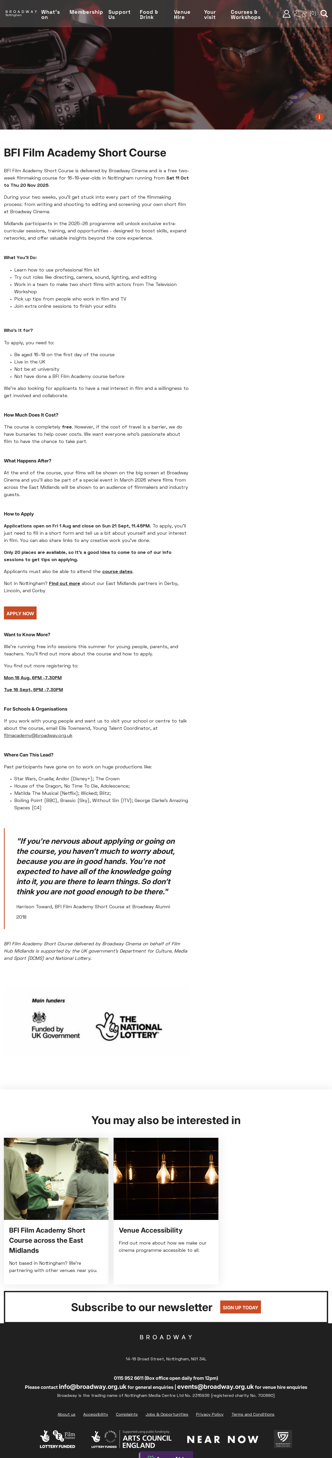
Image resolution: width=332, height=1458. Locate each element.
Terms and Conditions (252, 1415)
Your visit (212, 15)
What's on (54, 15)
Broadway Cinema (166, 1345)
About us (66, 1415)
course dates (117, 572)
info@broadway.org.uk (93, 1386)
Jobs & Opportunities (167, 1415)
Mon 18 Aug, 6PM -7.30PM (33, 678)
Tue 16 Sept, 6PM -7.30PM (33, 690)
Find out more (64, 584)
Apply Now (20, 613)
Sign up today (240, 1307)
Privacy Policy (210, 1415)
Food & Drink (152, 15)
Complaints (127, 1415)
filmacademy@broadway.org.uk (38, 736)
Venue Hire (185, 15)
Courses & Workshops (247, 15)
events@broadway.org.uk (215, 1386)
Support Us (123, 15)
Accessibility (95, 1415)
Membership (90, 12)
